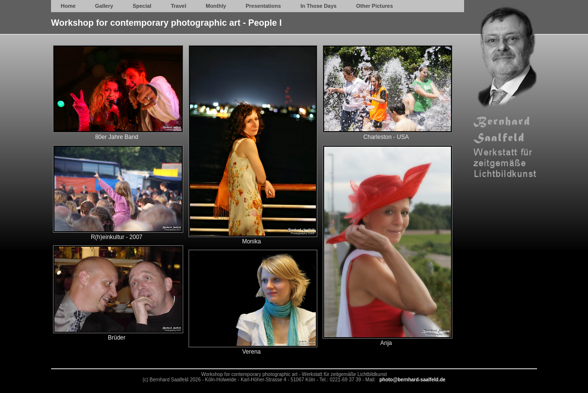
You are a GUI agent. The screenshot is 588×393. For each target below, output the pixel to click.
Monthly (216, 6)
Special (142, 6)
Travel (178, 6)
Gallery (104, 6)
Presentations (263, 6)
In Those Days (318, 6)
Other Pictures (374, 6)
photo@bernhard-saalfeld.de (413, 379)
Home (68, 6)
